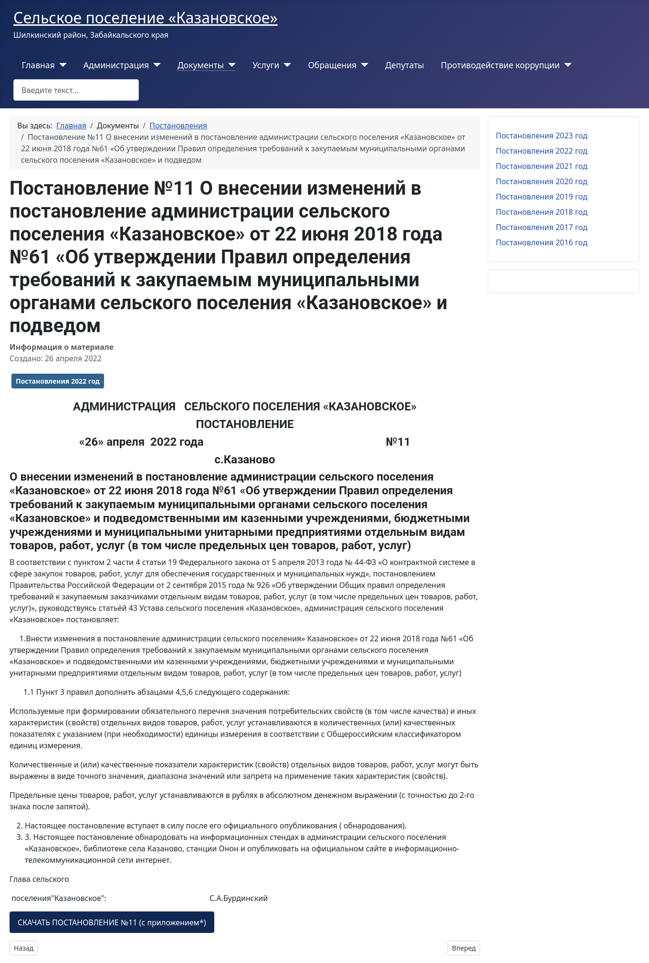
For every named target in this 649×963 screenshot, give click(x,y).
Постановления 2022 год (58, 381)
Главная (38, 65)
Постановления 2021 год (541, 166)
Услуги (265, 65)
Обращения (332, 65)
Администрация (116, 65)
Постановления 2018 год (541, 212)
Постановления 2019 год (541, 196)
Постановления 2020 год (541, 181)
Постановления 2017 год (541, 227)
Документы (201, 65)
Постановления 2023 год (541, 135)
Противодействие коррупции (500, 65)
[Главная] (61, 65)
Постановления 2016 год (541, 242)
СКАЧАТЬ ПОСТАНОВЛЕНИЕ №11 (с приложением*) (112, 922)
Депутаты (404, 65)
